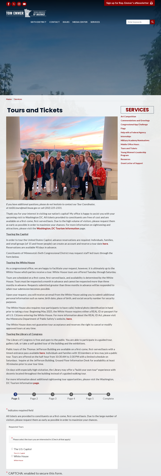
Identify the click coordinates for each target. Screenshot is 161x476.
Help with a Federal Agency (133, 132)
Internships (126, 136)
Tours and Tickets (129, 148)
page (36, 382)
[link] (19, 453)
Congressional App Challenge (134, 124)
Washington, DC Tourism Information (58, 228)
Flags (123, 128)
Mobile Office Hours (130, 144)
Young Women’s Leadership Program (133, 153)
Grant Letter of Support (132, 163)
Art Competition (128, 116)
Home (9, 99)
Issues (66, 22)
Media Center (80, 22)
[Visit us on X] (13, 4)
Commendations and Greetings (135, 120)
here (105, 243)
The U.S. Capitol (23, 449)
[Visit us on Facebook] (8, 4)
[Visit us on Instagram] (19, 4)
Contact (54, 22)
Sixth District (38, 22)
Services (95, 22)
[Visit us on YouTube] (24, 4)
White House (21, 456)
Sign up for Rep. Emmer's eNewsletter (127, 2)
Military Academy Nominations (135, 140)
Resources (125, 159)
